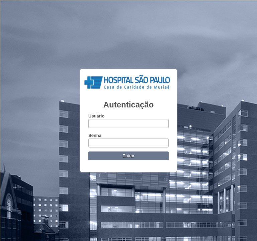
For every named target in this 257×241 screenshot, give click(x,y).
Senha (94, 135)
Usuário (96, 115)
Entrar (128, 155)
